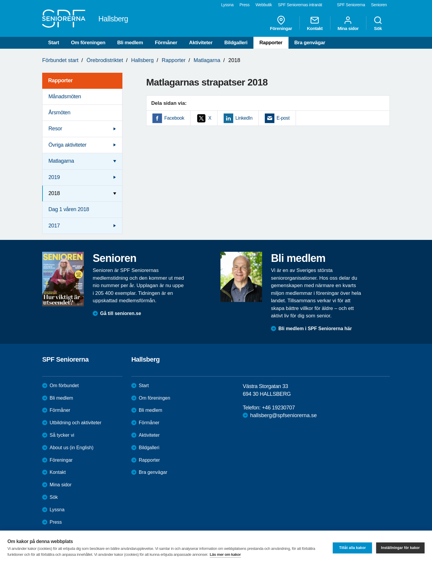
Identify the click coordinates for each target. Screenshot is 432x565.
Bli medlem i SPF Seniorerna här (315, 328)
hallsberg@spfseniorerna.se (283, 415)
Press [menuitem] (244, 4)
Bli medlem (130, 42)
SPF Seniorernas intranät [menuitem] (300, 4)
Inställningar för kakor (400, 548)
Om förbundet (64, 385)
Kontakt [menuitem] (315, 23)
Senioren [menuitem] (379, 4)
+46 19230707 (278, 408)
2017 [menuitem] (54, 226)
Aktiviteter (200, 42)
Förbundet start (60, 60)
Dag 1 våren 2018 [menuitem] (68, 209)
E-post (283, 118)
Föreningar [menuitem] (281, 23)
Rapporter (271, 42)
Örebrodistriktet (104, 60)
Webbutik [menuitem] (264, 4)
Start (53, 42)
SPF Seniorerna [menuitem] (351, 4)
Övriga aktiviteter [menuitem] (67, 145)
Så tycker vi (62, 435)
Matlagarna (206, 60)
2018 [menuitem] (54, 193)
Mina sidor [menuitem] (348, 23)
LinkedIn (243, 118)
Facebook (174, 118)
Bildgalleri (235, 42)
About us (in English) (72, 447)
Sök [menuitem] (377, 23)
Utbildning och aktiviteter (75, 422)
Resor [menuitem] (55, 129)
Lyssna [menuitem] (227, 4)
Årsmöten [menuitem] (59, 112)
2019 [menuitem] (54, 177)
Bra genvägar (309, 42)
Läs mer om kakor (225, 554)
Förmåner (166, 42)
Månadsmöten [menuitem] (64, 96)
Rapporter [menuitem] (60, 80)
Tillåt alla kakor (352, 548)
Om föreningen (88, 42)
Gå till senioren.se (120, 313)
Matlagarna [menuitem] (61, 161)
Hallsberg (142, 60)
